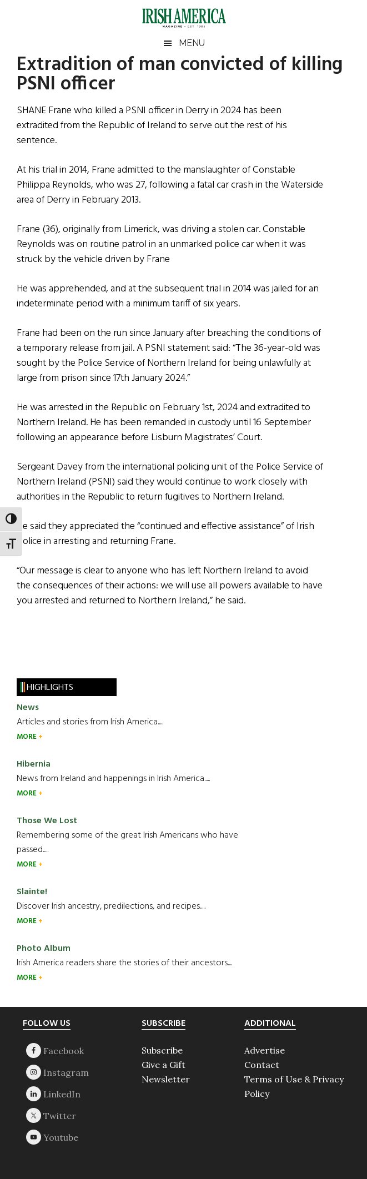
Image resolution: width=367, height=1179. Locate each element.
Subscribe (162, 1050)
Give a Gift (163, 1064)
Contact (261, 1064)
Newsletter (166, 1079)
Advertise (264, 1050)
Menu (192, 43)
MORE (27, 737)
